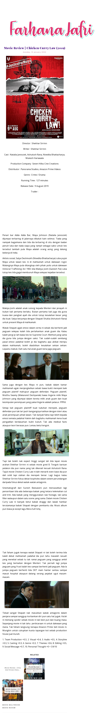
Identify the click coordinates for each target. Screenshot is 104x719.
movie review (9, 708)
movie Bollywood (11, 705)
